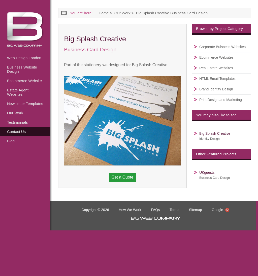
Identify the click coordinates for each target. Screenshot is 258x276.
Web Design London (24, 58)
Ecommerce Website (24, 81)
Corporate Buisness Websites (222, 47)
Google (220, 210)
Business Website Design (22, 69)
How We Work (130, 210)
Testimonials (17, 122)
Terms (174, 210)
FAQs (155, 210)
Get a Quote (122, 177)
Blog (11, 141)
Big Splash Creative (214, 136)
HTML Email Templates (217, 79)
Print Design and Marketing (220, 100)
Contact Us (16, 131)
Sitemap (195, 210)
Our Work (15, 113)
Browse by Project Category (219, 28)
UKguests (214, 175)
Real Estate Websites (216, 68)
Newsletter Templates (25, 103)
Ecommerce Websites (216, 57)
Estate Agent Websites (17, 92)
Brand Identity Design (216, 89)
